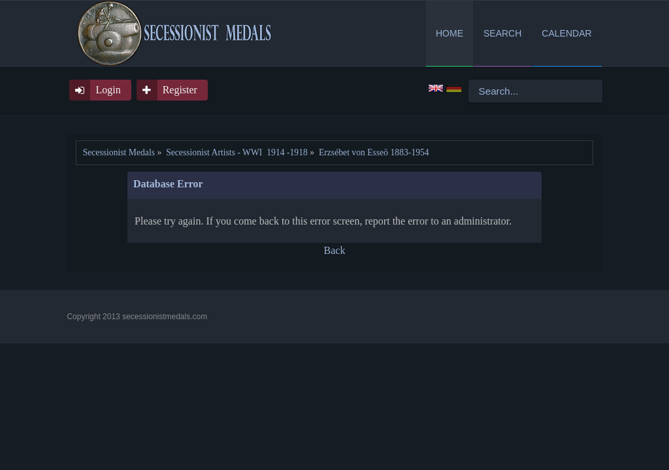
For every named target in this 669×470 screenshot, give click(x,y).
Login (107, 89)
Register (180, 89)
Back (335, 250)
